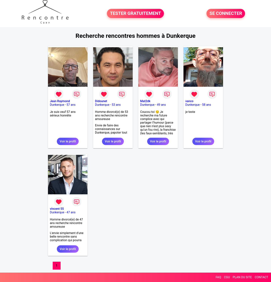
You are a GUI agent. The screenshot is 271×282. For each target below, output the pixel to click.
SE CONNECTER (225, 13)
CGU (227, 277)
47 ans (71, 212)
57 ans (71, 104)
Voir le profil (68, 141)
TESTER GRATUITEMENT (135, 13)
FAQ (218, 277)
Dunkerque (57, 104)
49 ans (161, 104)
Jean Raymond (60, 101)
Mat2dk (145, 101)
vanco (189, 101)
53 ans (116, 104)
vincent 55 (57, 209)
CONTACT (261, 277)
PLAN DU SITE (242, 277)
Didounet (101, 101)
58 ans (206, 104)
